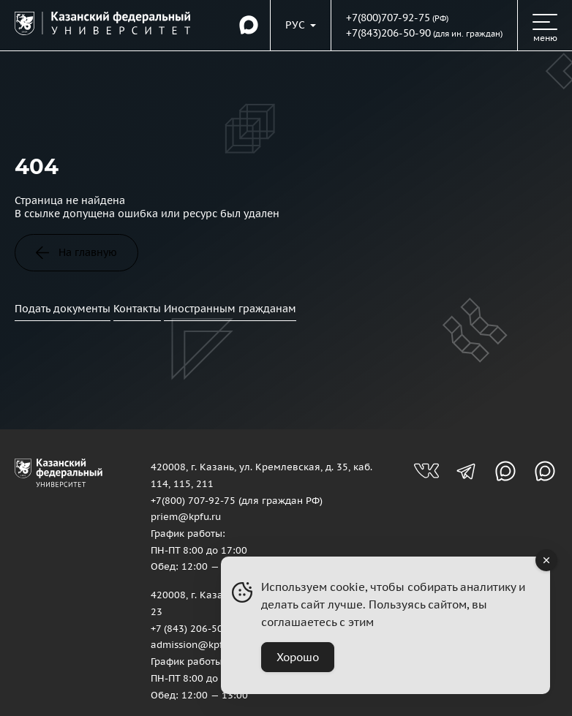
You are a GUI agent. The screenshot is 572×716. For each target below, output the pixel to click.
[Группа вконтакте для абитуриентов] (426, 471)
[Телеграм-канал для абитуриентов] (466, 471)
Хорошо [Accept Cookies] (297, 657)
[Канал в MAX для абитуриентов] (505, 471)
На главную (76, 252)
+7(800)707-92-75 (388, 17)
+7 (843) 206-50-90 (194, 628)
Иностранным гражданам (230, 308)
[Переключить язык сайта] (301, 25)
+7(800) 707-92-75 (193, 500)
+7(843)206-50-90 (388, 32)
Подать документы (62, 308)
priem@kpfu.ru (186, 516)
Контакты (137, 308)
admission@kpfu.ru (196, 644)
